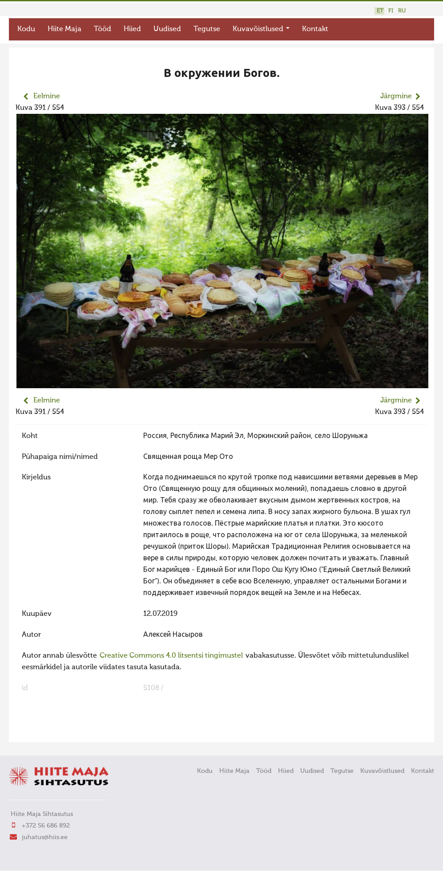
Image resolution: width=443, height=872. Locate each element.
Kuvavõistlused (261, 29)
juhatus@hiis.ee (45, 837)
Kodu (26, 29)
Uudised (167, 29)
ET (380, 11)
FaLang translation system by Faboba (46, 729)
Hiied (132, 29)
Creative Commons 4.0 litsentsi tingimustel (171, 655)
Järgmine (396, 96)
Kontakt (315, 29)
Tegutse (206, 29)
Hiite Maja (64, 29)
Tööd (102, 29)
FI (390, 11)
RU (402, 11)
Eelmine (46, 96)
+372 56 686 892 (46, 826)
